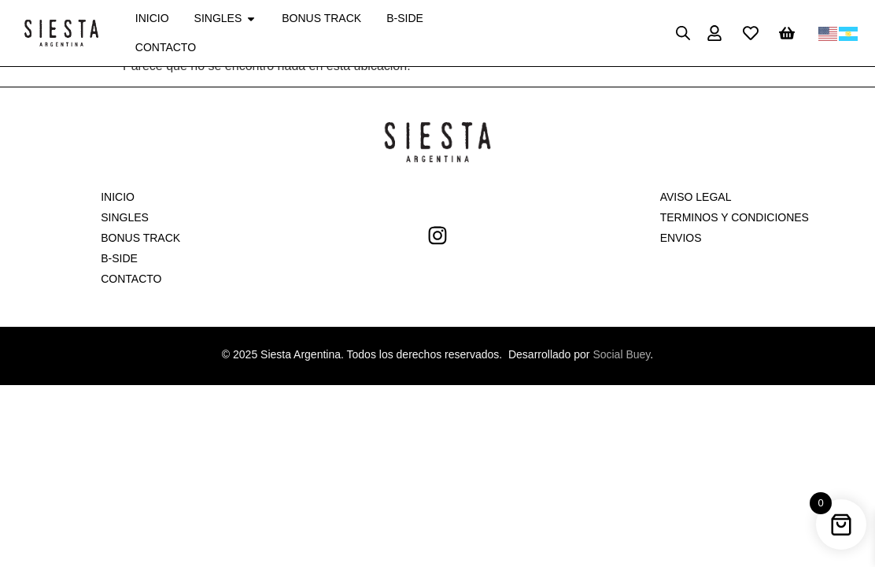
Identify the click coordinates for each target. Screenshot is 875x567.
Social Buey (621, 354)
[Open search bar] (683, 33)
